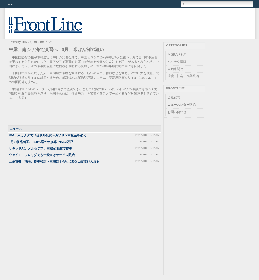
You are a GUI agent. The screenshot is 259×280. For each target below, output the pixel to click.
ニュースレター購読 (182, 105)
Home (9, 3)
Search (183, 4)
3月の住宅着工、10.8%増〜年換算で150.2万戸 (41, 142)
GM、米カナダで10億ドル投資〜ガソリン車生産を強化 (47, 135)
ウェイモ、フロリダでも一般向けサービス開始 (42, 155)
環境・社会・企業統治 (183, 76)
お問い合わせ (177, 112)
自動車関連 (175, 69)
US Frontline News (51, 28)
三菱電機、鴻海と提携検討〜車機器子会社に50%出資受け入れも (54, 161)
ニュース (15, 129)
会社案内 (174, 97)
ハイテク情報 (177, 62)
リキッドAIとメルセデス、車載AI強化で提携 (40, 148)
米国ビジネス (177, 54)
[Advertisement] (85, 115)
